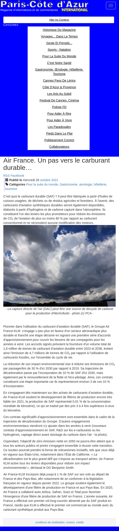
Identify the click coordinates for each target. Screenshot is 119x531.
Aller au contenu (59, 19)
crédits (80, 522)
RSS (6, 175)
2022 (54, 180)
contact (70, 522)
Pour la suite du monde (42, 184)
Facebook (17, 175)
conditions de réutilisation (50, 522)
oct (45, 180)
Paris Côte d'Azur (44, 6)
